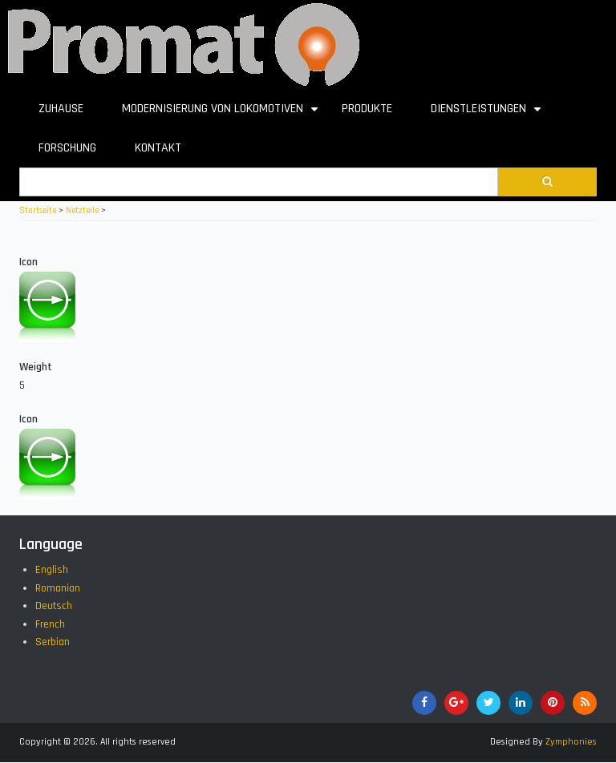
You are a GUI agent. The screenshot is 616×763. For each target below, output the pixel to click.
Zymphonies (571, 742)
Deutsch (53, 606)
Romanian (57, 588)
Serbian (52, 642)
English (51, 570)
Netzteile (82, 210)
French (50, 624)
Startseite (37, 210)
